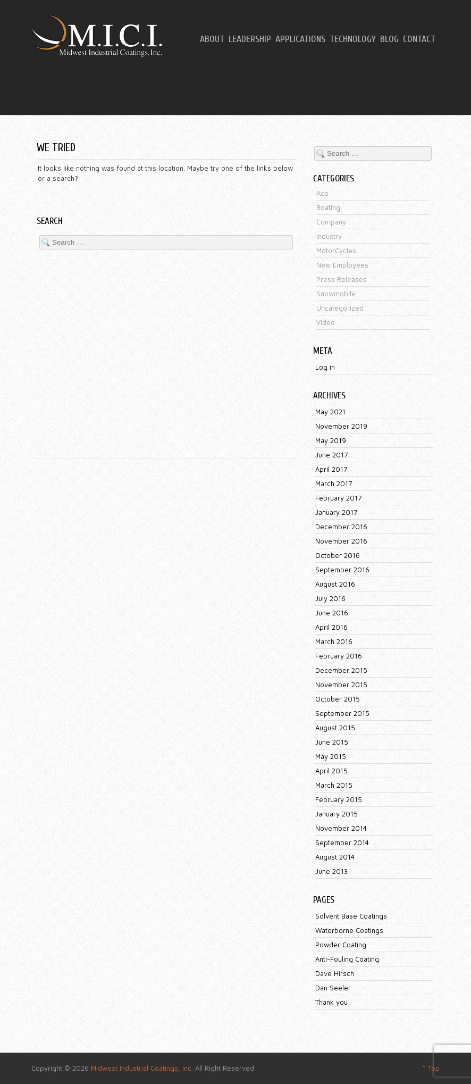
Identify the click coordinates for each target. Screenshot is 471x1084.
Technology (353, 39)
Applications (300, 39)
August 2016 (335, 584)
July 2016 (330, 598)
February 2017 (338, 498)
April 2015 (331, 770)
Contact (419, 39)
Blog (389, 39)
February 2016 (338, 656)
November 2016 (341, 541)
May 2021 (330, 411)
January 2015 (336, 814)
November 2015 (341, 684)
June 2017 (331, 455)
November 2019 (341, 426)
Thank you (331, 1002)
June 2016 (331, 612)
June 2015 (331, 742)
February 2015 (338, 799)
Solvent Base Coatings (351, 916)
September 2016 (342, 569)
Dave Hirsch (334, 973)
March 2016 (333, 641)
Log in (325, 367)
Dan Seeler (333, 987)
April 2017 (331, 469)
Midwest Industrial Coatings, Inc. (142, 1068)
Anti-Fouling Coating (347, 959)
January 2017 (336, 512)
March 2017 (333, 483)
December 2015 (341, 670)
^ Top (431, 1068)
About (212, 39)
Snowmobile (336, 293)
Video (325, 322)
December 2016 (341, 526)
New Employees (342, 265)
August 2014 (335, 857)
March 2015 (333, 785)
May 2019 (330, 440)
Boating (328, 207)
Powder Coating (340, 944)
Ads (322, 193)
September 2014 (342, 842)
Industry (329, 236)
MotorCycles (336, 250)
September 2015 (342, 713)
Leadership (250, 39)
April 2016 (331, 627)
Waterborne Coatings (349, 930)
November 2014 (341, 828)
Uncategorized (340, 308)
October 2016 (337, 555)
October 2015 (337, 699)
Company (331, 222)
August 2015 (335, 727)
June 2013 (331, 871)
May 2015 (330, 756)
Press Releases (341, 279)
